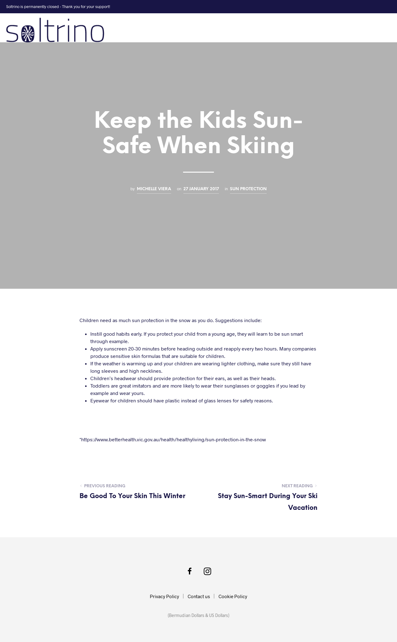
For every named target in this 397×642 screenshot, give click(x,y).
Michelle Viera (154, 189)
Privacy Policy (164, 596)
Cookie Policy (233, 596)
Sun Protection (248, 189)
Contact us (199, 596)
